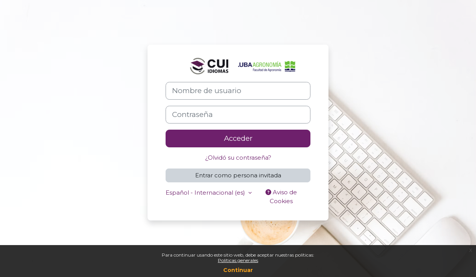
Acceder (238, 138)
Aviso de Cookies (281, 197)
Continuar (238, 270)
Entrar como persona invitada (238, 175)
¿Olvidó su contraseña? (238, 157)
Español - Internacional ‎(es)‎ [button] (206, 192)
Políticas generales (238, 260)
